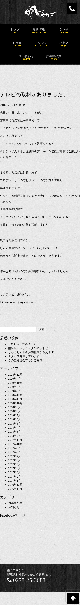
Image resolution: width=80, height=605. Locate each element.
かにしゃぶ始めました (22, 344)
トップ (15, 31)
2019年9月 (14, 386)
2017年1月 (14, 480)
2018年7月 (14, 415)
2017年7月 (14, 456)
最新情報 (39, 31)
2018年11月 (15, 399)
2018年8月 (14, 411)
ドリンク (41, 44)
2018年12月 (15, 395)
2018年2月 (14, 435)
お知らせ (19, 104)
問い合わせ (26, 57)
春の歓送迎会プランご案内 (25, 360)
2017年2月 (14, 476)
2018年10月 (15, 403)
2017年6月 (14, 460)
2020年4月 (14, 378)
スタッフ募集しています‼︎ (24, 356)
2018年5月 (14, 423)
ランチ (64, 31)
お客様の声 (53, 57)
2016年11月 (15, 488)
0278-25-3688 (26, 580)
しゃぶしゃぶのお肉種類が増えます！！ (33, 352)
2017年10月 (15, 444)
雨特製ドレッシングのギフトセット (31, 348)
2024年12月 (15, 374)
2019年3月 (14, 391)
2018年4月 (14, 427)
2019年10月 (15, 382)
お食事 (17, 44)
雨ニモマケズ (15, 570)
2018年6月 (14, 419)
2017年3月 (14, 472)
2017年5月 (14, 464)
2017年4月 (14, 468)
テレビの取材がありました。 (34, 94)
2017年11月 (15, 439)
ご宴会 (63, 44)
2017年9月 (14, 448)
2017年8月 (14, 452)
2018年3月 (14, 431)
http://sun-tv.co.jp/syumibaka (16, 302)
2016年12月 (15, 484)
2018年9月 (14, 407)
